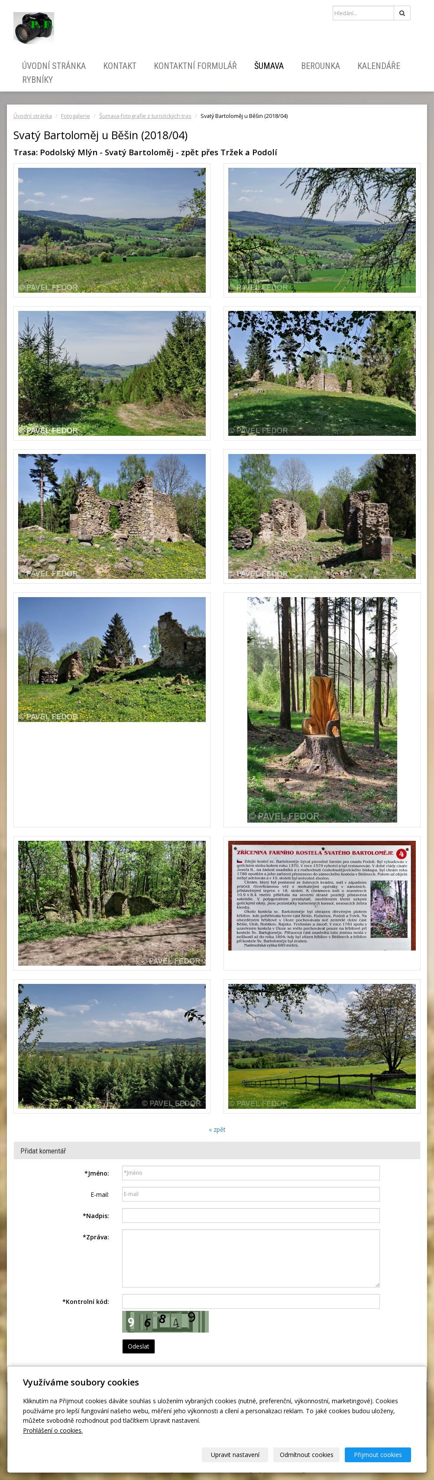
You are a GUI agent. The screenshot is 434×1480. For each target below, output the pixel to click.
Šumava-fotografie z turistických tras (145, 116)
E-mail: (100, 1194)
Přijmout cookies (378, 1455)
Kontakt (119, 66)
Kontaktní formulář (195, 66)
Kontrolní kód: (85, 1301)
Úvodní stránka (54, 66)
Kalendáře (378, 66)
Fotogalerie (75, 116)
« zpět (217, 1129)
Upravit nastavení (235, 1455)
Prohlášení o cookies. (53, 1430)
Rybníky (37, 80)
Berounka (320, 66)
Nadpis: (96, 1216)
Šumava (269, 66)
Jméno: (96, 1173)
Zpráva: (96, 1237)
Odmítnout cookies (307, 1455)
